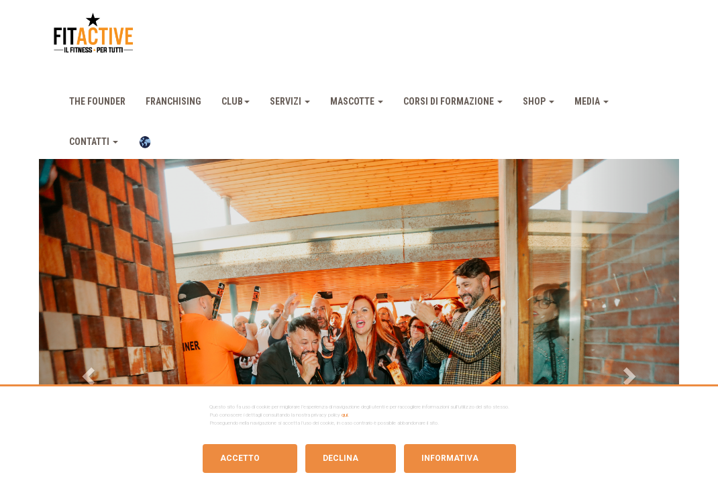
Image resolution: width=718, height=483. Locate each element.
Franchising (173, 101)
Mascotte (356, 101)
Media (591, 101)
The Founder (97, 101)
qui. (345, 415)
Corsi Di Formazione (453, 101)
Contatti (93, 141)
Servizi (290, 101)
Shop (538, 101)
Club (235, 101)
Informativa (449, 458)
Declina (340, 458)
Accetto (240, 458)
